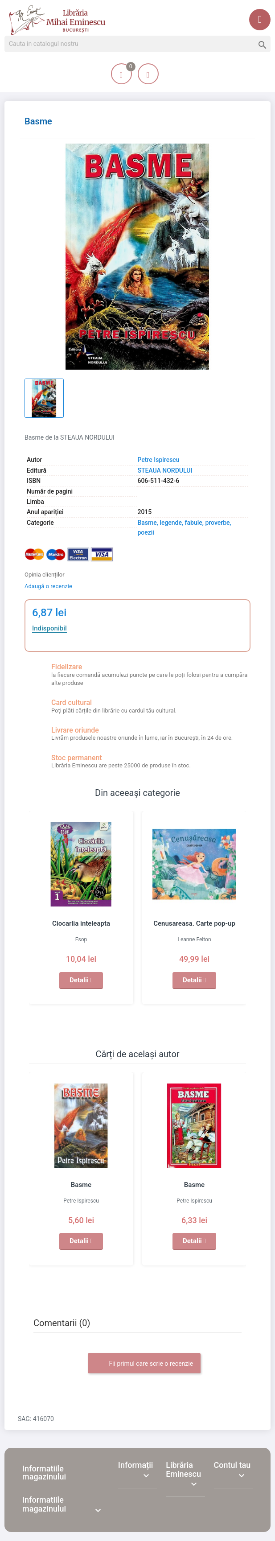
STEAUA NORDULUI (164, 470)
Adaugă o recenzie (48, 586)
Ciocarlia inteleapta (81, 923)
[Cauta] (137, 44)
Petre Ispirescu (158, 459)
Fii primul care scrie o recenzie (144, 1364)
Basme (81, 1185)
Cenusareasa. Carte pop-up (194, 923)
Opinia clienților (45, 574)
